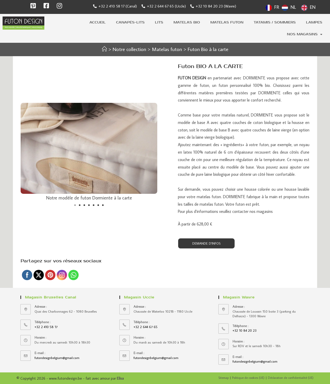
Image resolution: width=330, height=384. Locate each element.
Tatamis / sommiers (275, 22)
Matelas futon (226, 22)
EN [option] (313, 7)
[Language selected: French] (292, 7)
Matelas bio (187, 22)
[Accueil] (104, 49)
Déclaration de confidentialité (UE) (291, 378)
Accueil (97, 22)
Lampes (314, 22)
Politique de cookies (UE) (248, 378)
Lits (159, 22)
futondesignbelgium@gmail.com (57, 358)
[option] (289, 8)
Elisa (120, 378)
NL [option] (293, 7)
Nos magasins (304, 34)
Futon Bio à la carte (208, 49)
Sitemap (223, 378)
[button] (75, 205)
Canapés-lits (130, 22)
